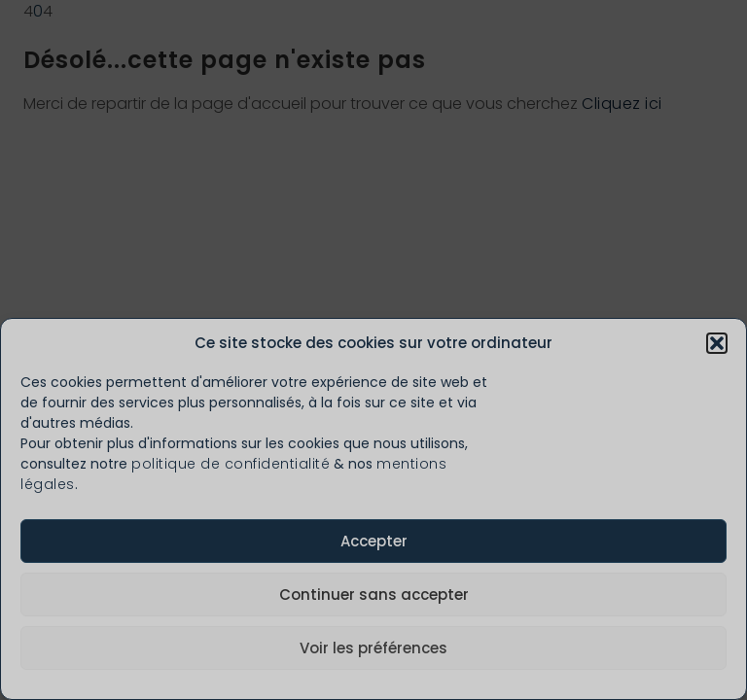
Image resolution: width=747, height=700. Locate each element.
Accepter (374, 541)
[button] (717, 343)
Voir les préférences (373, 648)
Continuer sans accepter (374, 594)
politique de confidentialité (230, 463)
